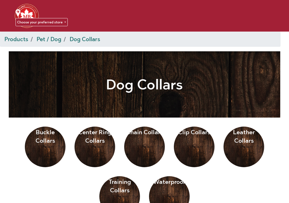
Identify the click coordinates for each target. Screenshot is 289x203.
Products (16, 39)
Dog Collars (85, 39)
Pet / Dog (49, 39)
